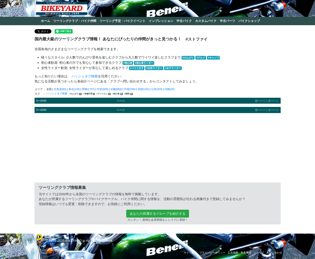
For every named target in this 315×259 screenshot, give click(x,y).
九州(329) (156, 89)
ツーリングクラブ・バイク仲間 (74, 21)
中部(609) (102, 89)
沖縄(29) (169, 89)
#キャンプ (213, 57)
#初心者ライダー (144, 63)
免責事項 (246, 252)
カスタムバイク (206, 21)
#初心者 (128, 63)
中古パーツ (227, 21)
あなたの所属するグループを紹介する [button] (158, 213)
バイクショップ (249, 21)
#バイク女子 (137, 68)
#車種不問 (89, 94)
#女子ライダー (173, 68)
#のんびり (188, 57)
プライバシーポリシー (212, 252)
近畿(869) (116, 89)
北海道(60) (60, 89)
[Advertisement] (158, 147)
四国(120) (143, 89)
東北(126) (74, 89)
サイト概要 (190, 252)
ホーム (45, 21)
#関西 (128, 94)
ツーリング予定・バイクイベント (122, 21)
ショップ (259, 252)
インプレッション (161, 21)
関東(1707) (88, 89)
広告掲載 (233, 252)
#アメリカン (104, 94)
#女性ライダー (154, 68)
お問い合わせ (274, 252)
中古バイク (184, 21)
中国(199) (129, 89)
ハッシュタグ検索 (85, 76)
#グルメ (200, 57)
